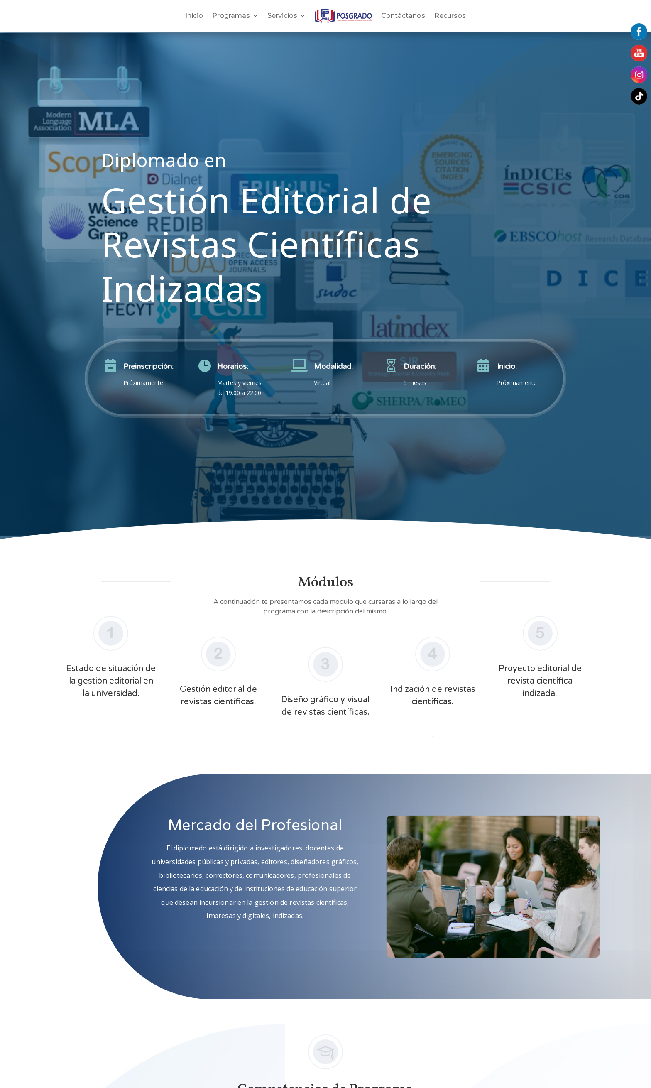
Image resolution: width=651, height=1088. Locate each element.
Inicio (194, 16)
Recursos (450, 16)
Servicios (282, 16)
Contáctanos (403, 16)
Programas (231, 16)
